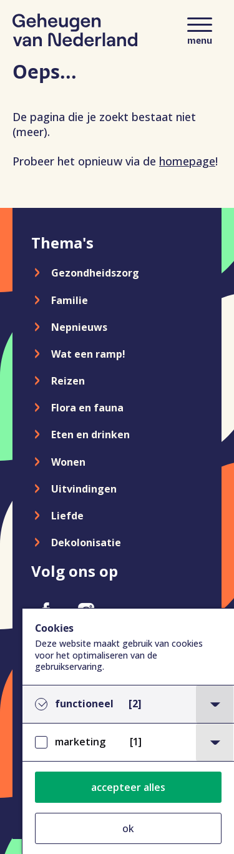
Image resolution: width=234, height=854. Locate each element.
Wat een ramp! (88, 354)
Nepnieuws (79, 327)
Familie (69, 300)
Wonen (68, 462)
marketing (98, 742)
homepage (187, 161)
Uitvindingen (84, 489)
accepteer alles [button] (128, 787)
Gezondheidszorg (95, 273)
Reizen (68, 381)
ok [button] (128, 828)
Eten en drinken (90, 434)
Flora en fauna (87, 408)
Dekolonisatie (86, 542)
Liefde (67, 516)
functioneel (98, 704)
